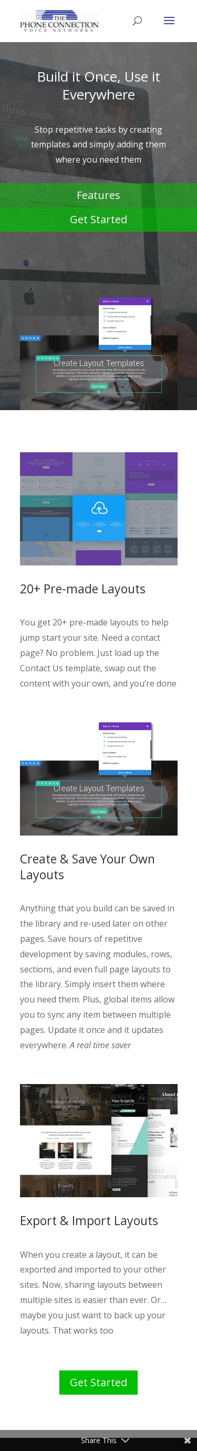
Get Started (98, 219)
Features (98, 195)
